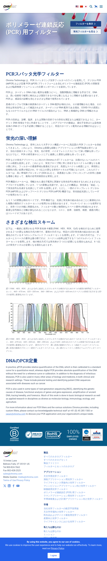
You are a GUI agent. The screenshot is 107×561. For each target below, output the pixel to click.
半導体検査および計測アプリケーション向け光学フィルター (73, 499)
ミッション (49, 534)
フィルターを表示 (86, 23)
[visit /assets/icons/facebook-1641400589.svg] (13, 485)
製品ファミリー (51, 463)
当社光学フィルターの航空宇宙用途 (61, 508)
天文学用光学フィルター (56, 476)
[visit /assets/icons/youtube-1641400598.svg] (18, 485)
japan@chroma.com (15, 414)
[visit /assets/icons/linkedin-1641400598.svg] (9, 485)
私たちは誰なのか (52, 531)
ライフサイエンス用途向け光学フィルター (64, 482)
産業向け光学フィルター (56, 518)
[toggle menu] (101, 6)
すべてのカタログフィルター (58, 456)
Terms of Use (9, 480)
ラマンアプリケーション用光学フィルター (64, 495)
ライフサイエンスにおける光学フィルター (64, 521)
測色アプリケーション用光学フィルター (63, 479)
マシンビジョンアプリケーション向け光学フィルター (70, 486)
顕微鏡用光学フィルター (56, 489)
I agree (53, 555)
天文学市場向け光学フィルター (59, 511)
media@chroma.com (28, 477)
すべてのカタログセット (56, 460)
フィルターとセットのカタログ (59, 466)
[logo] (10, 6)
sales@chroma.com (12, 473)
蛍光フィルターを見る (85, 31)
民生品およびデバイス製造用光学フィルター (65, 515)
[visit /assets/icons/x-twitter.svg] (4, 485)
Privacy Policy (23, 480)
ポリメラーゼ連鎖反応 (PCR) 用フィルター (64, 492)
